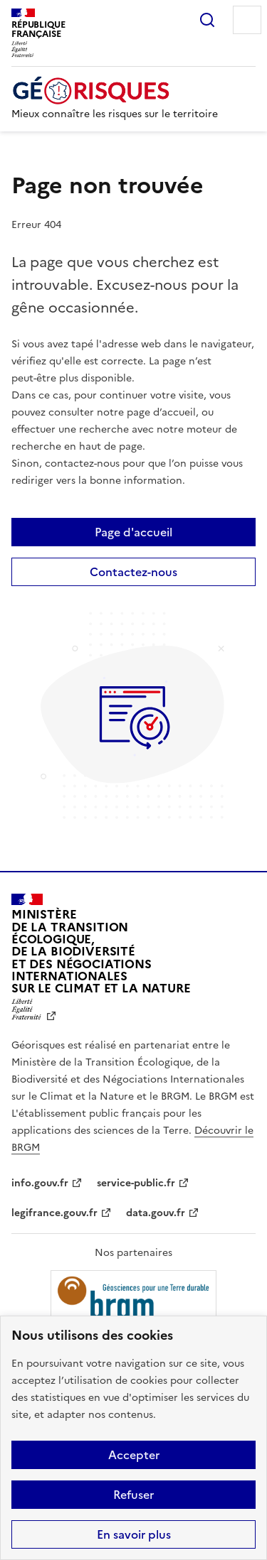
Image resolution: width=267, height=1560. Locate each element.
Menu (247, 20)
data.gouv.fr (155, 1213)
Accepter (133, 1454)
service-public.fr (136, 1183)
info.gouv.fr (39, 1183)
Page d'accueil (133, 532)
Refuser (133, 1494)
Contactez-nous (133, 571)
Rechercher (207, 20)
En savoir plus (134, 1534)
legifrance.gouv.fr (54, 1213)
